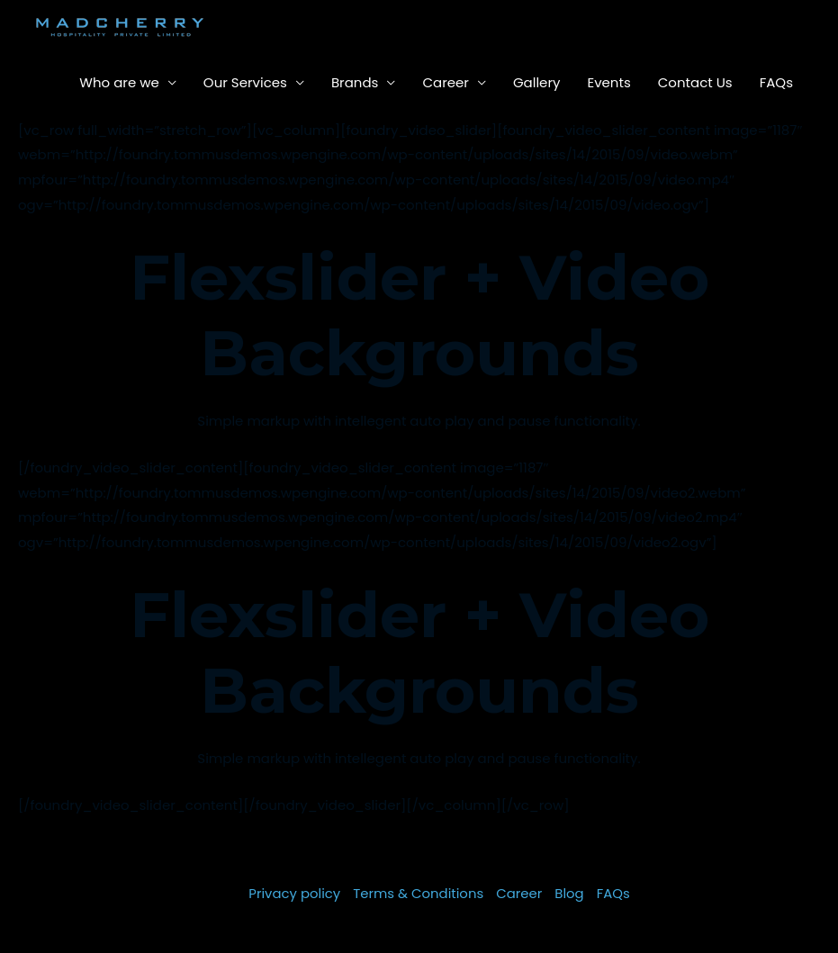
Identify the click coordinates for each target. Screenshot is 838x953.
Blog (570, 893)
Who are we (119, 82)
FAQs (776, 82)
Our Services (245, 82)
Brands (355, 82)
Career (445, 82)
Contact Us (695, 82)
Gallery (537, 82)
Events (608, 82)
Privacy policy (294, 893)
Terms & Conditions (418, 893)
